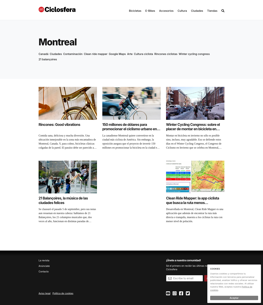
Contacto (44, 271)
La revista (44, 260)
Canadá (43, 54)
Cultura (182, 10)
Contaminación (73, 54)
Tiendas (212, 10)
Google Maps (117, 54)
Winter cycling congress (194, 54)
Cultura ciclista (143, 54)
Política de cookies (62, 293)
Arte (130, 54)
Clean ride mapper (96, 54)
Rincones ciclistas (165, 54)
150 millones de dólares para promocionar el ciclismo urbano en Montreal (129, 129)
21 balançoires (48, 59)
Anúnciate (44, 266)
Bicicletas (135, 10)
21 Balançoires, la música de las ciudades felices (63, 200)
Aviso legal (44, 293)
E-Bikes (150, 10)
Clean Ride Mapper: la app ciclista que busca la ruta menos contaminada (192, 202)
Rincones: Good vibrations (59, 125)
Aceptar (234, 297)
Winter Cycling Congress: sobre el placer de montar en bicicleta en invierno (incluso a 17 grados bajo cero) (193, 131)
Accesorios (166, 10)
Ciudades (197, 10)
